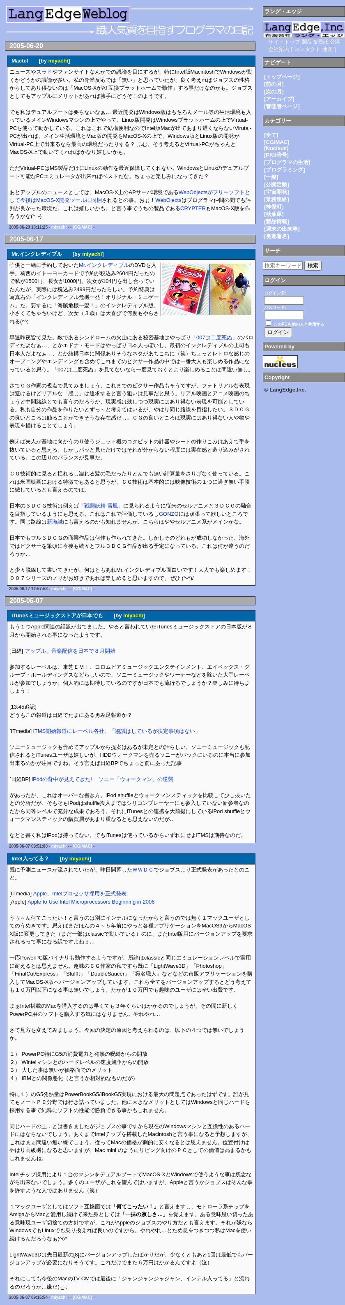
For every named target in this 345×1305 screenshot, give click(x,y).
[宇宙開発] (276, 192)
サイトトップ (284, 42)
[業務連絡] (276, 199)
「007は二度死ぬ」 (214, 337)
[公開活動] (276, 184)
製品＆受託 (315, 42)
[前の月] (274, 84)
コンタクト (307, 49)
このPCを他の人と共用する (299, 324)
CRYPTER (193, 208)
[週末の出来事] (282, 229)
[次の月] (274, 91)
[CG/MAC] (82, 227)
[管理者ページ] (282, 106)
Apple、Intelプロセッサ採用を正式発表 (79, 893)
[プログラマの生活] (287, 162)
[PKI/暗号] (276, 155)
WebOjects (168, 200)
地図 (327, 49)
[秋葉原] (274, 214)
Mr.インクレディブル (104, 265)
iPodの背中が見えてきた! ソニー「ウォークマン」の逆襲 (102, 779)
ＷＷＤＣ (143, 870)
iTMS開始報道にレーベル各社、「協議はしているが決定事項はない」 (116, 731)
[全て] (271, 135)
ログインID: (275, 293)
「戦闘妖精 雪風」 (101, 506)
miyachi (58, 61)
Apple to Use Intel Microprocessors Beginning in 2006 (91, 902)
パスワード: (275, 307)
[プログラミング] (284, 170)
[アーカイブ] (279, 99)
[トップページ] (282, 77)
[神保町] (274, 207)
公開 (335, 42)
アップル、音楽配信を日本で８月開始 (70, 651)
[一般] (271, 177)
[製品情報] (276, 221)
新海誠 (55, 522)
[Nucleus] (276, 148)
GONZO (169, 514)
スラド (44, 72)
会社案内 (279, 49)
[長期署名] (276, 236)
